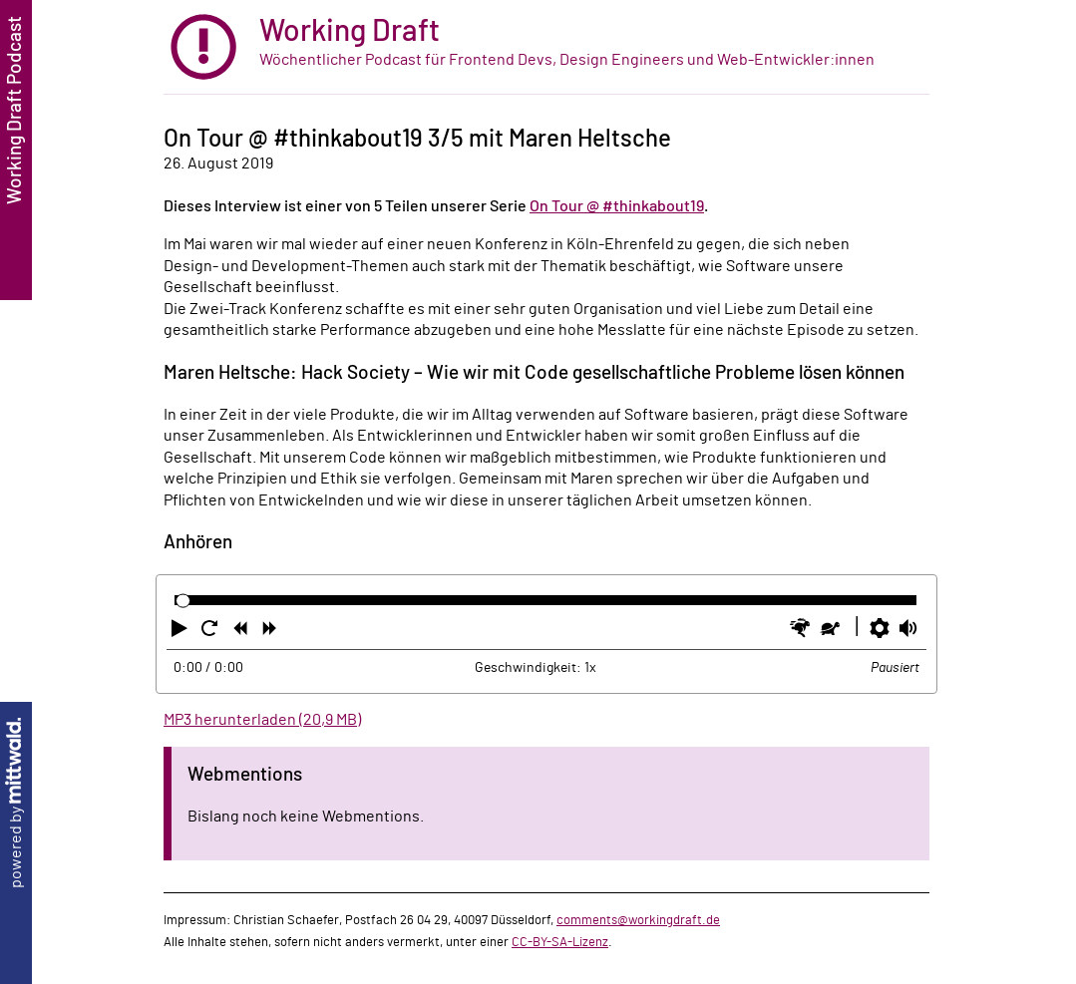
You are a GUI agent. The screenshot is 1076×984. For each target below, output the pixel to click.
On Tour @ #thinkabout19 (617, 206)
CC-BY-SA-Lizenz (560, 942)
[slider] (183, 600)
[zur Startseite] (546, 47)
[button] (181, 632)
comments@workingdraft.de (638, 920)
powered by (16, 803)
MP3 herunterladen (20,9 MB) (262, 720)
